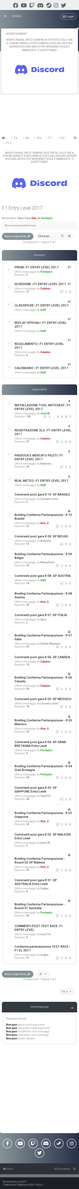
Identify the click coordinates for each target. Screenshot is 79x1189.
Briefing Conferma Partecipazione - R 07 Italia (43, 637)
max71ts (45, 934)
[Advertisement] (39, 1089)
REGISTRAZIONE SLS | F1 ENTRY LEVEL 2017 (43, 432)
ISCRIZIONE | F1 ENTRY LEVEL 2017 (40, 284)
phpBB (22, 1181)
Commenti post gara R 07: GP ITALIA (41, 615)
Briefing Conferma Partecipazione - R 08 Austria (43, 595)
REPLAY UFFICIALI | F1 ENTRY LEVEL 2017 (41, 324)
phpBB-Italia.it (34, 1184)
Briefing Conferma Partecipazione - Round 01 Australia (40, 906)
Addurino (45, 463)
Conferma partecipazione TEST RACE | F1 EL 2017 (42, 948)
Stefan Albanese (50, 643)
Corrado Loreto (49, 498)
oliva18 (44, 413)
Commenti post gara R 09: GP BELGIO (41, 536)
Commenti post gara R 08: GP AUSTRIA (43, 576)
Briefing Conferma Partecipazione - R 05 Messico (43, 722)
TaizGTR (45, 795)
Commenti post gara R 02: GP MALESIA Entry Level (43, 836)
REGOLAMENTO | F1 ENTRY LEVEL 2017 (39, 345)
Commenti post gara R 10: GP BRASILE (42, 494)
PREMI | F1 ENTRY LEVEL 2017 (37, 267)
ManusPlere (47, 562)
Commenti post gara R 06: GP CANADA (42, 657)
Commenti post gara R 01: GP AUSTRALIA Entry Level (36, 882)
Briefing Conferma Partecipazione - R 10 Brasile (43, 516)
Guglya (44, 888)
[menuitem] (16, 16)
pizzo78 (45, 842)
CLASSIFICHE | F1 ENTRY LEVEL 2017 (42, 305)
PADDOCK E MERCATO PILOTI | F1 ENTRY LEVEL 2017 (39, 457)
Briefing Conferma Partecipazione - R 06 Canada (43, 679)
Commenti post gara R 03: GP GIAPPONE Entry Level (36, 789)
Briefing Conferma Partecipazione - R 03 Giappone (43, 815)
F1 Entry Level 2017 (22, 208)
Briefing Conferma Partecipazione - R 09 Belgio (43, 556)
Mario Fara (23, 218)
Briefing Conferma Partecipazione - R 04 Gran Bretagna (43, 768)
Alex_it (35, 218)
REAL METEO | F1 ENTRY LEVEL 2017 (41, 481)
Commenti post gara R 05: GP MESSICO (43, 699)
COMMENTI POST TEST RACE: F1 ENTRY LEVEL (39, 928)
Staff (43, 309)
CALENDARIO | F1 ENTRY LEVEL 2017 (41, 368)
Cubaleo (45, 288)
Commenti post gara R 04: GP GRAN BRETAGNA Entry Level (40, 744)
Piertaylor (47, 218)
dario (43, 619)
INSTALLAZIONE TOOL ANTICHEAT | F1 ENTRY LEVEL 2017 (43, 407)
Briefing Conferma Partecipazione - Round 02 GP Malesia (40, 860)
